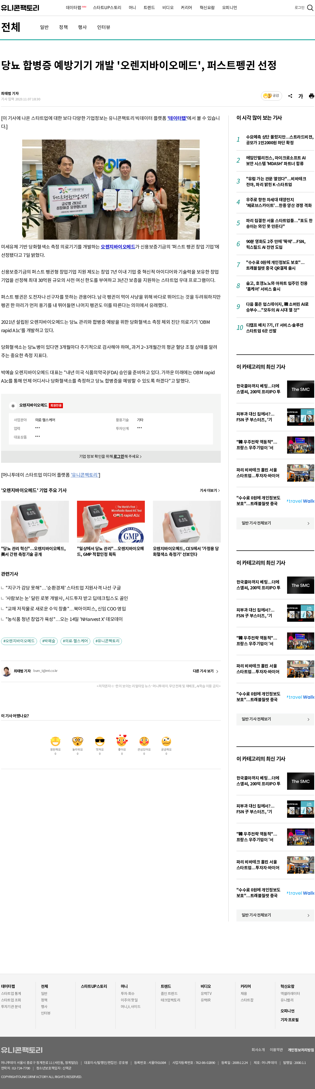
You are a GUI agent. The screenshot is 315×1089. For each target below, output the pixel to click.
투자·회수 (128, 994)
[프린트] (311, 96)
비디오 (168, 7)
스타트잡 (247, 1000)
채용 (244, 994)
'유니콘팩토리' (85, 475)
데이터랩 (76, 8)
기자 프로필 (290, 1020)
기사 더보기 (208, 491)
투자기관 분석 (11, 1007)
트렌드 (149, 7)
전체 (10, 27)
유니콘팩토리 (20, 8)
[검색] (310, 8)
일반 (44, 27)
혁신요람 (207, 7)
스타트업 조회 (11, 1000)
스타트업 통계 (11, 994)
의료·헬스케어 (76, 641)
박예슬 (49, 641)
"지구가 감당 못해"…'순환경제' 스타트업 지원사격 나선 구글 (63, 588)
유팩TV (206, 994)
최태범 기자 (10, 93)
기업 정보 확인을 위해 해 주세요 (109, 457)
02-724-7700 (27, 1068)
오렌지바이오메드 (20, 641)
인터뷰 (103, 27)
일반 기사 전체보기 (256, 523)
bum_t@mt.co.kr (45, 671)
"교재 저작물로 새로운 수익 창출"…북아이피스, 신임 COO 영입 (65, 609)
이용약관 (276, 1050)
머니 (132, 7)
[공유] (290, 96)
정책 (63, 27)
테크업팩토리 (170, 1000)
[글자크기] (300, 96)
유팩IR (206, 1000)
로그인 (300, 8)
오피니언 (229, 7)
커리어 (186, 7)
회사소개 (258, 1050)
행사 (82, 27)
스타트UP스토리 (107, 7)
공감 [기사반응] (276, 96)
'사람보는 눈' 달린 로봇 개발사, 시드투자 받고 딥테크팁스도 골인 (66, 598)
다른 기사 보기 (203, 671)
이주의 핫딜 (129, 1000)
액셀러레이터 (290, 994)
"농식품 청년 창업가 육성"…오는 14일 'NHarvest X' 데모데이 (64, 619)
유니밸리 (287, 1000)
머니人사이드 (131, 1007)
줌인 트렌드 (169, 994)
